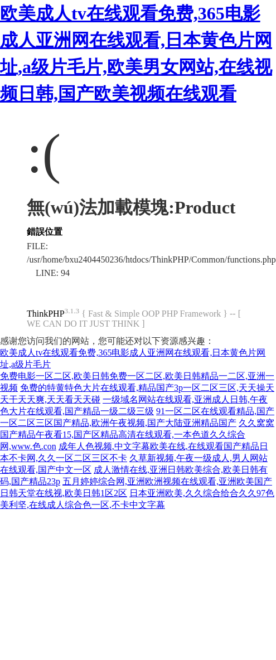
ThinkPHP (46, 313)
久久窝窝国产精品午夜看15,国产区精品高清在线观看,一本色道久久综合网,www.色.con (137, 434)
